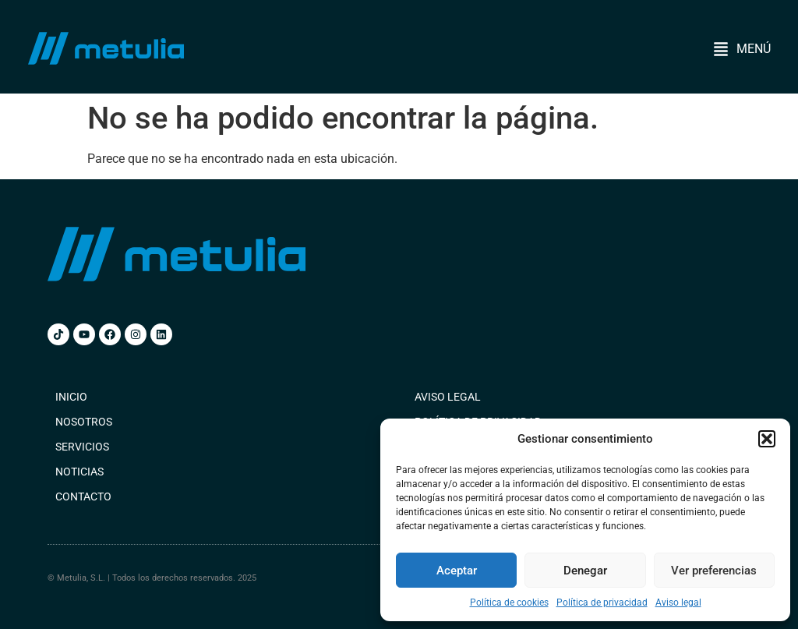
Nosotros (83, 421)
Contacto (83, 496)
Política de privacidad (602, 602)
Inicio (71, 396)
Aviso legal (678, 602)
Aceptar (456, 571)
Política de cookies (509, 602)
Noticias (79, 471)
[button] (767, 439)
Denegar (585, 571)
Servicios (82, 446)
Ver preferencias (714, 571)
